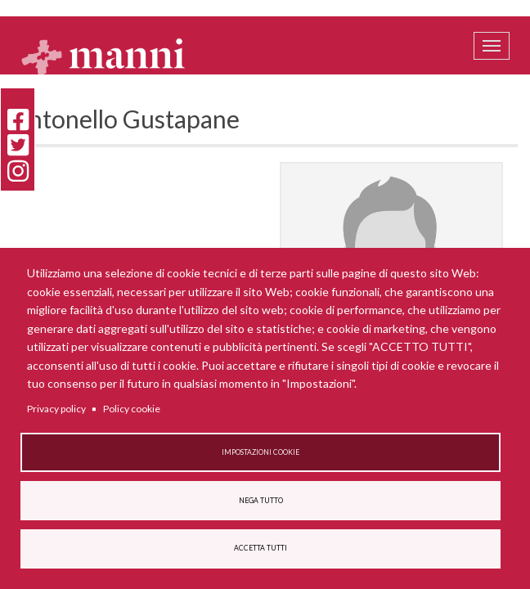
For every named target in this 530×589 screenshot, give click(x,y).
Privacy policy (56, 408)
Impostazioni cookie (260, 452)
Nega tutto (261, 501)
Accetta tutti (260, 548)
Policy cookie (131, 408)
